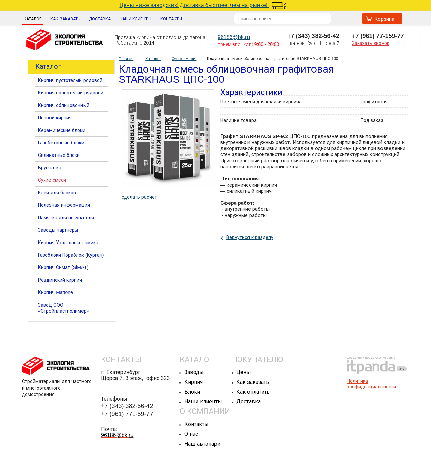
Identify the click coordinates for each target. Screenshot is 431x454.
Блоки (192, 392)
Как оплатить (253, 392)
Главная (126, 59)
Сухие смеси (184, 59)
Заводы (194, 372)
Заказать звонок (370, 43)
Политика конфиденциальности (371, 383)
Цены (243, 372)
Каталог (32, 19)
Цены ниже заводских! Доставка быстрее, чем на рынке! (194, 5)
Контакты (196, 424)
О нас (191, 434)
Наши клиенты (203, 401)
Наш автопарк (202, 444)
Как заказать (252, 382)
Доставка (248, 401)
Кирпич (193, 382)
